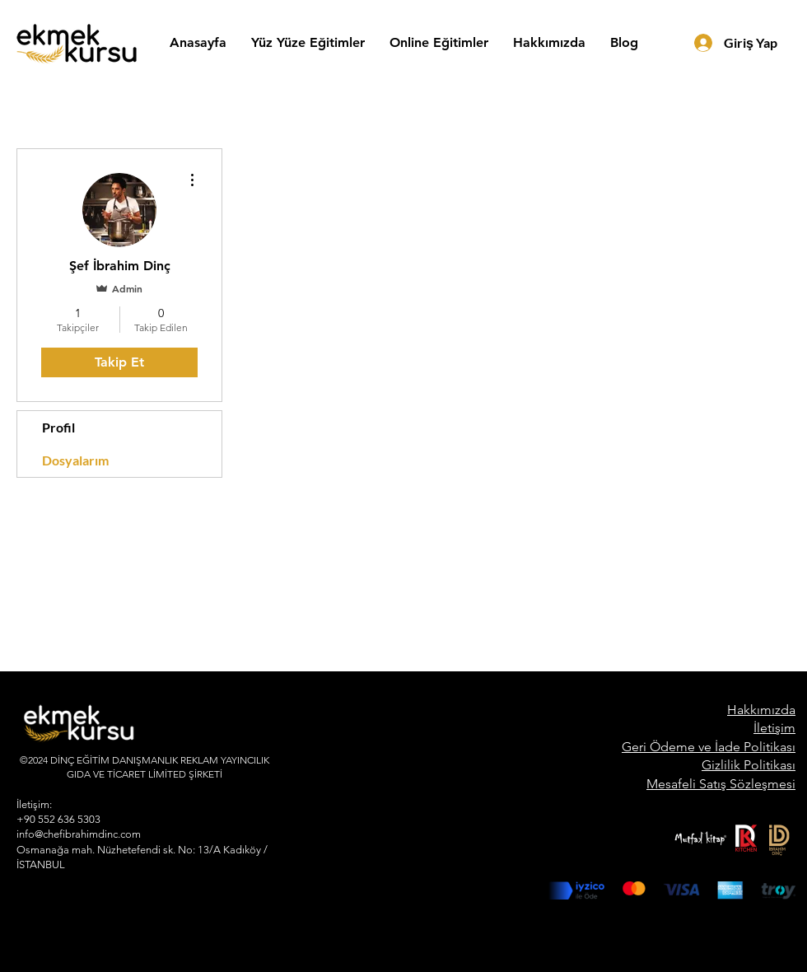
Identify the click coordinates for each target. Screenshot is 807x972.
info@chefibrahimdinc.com (78, 834)
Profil (58, 427)
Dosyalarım (75, 460)
